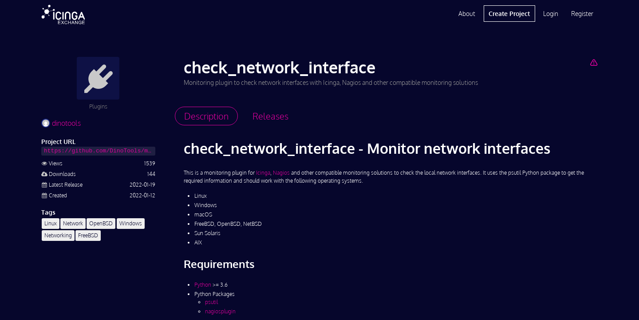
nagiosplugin (220, 311)
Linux (50, 223)
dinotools (61, 123)
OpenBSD (101, 223)
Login (550, 13)
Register (582, 13)
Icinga (263, 172)
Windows (130, 223)
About (466, 13)
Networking (58, 235)
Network (73, 223)
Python (202, 284)
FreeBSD (88, 235)
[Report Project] (593, 62)
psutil (211, 302)
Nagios (281, 172)
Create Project (509, 13)
